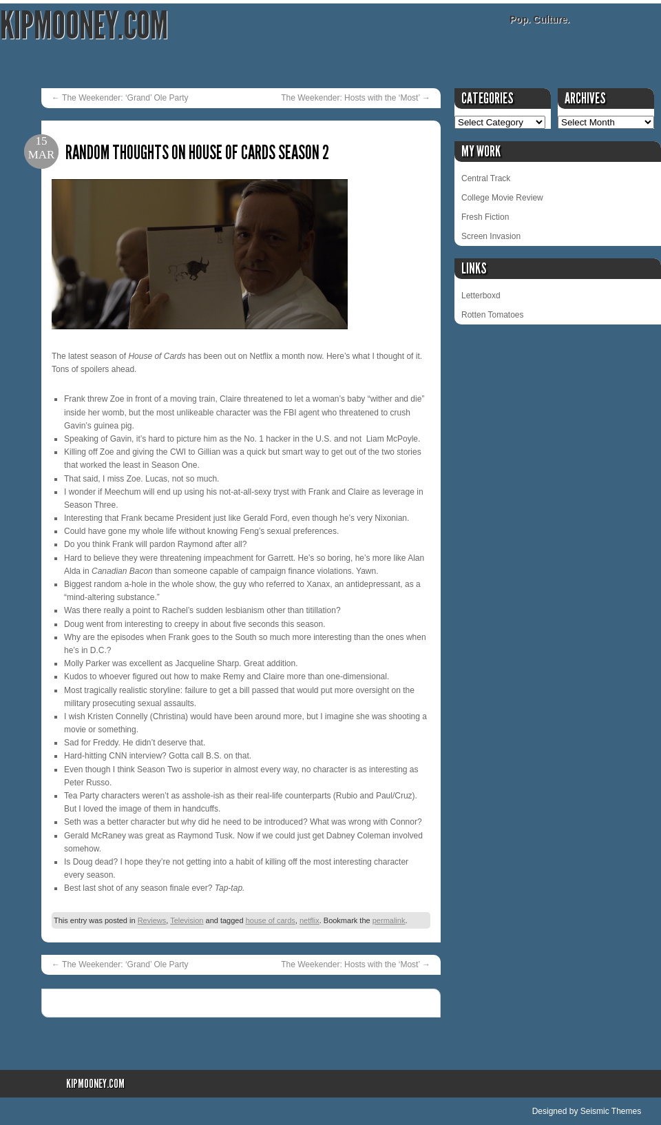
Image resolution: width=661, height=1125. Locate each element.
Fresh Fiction (485, 217)
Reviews (152, 920)
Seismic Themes (610, 1111)
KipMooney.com (84, 25)
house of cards (270, 920)
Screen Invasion (491, 236)
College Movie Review (502, 198)
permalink (389, 920)
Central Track (485, 178)
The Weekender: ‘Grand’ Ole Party (120, 98)
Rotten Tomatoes (492, 315)
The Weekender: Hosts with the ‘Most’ (355, 98)
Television (186, 920)
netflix (309, 920)
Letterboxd (481, 295)
